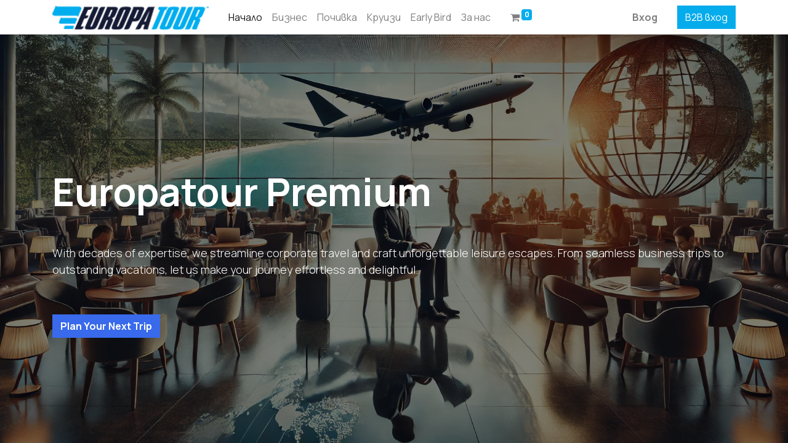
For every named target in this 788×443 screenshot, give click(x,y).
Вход (644, 17)
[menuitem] (245, 17)
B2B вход (706, 17)
